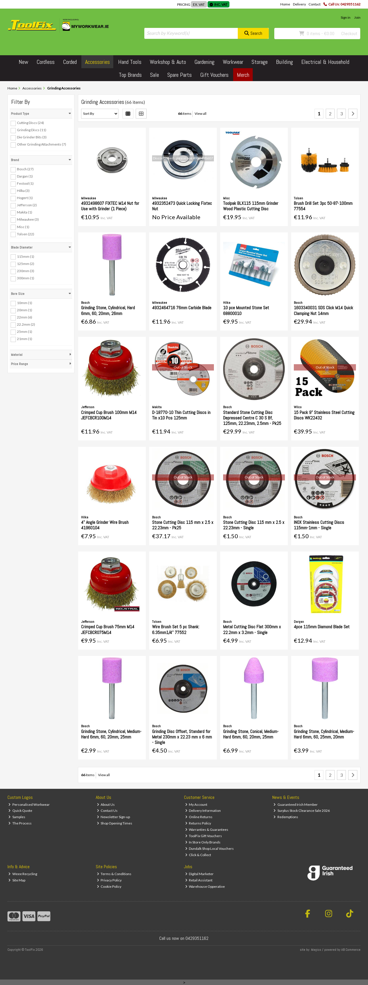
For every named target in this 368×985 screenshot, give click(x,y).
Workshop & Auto (168, 62)
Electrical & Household (325, 62)
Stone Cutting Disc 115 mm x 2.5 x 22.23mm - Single (253, 525)
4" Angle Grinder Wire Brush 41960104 (105, 525)
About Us (106, 804)
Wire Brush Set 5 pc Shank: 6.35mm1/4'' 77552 (175, 629)
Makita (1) (24, 212)
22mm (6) (24, 317)
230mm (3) (25, 271)
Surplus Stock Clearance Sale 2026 (301, 810)
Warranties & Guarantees (207, 829)
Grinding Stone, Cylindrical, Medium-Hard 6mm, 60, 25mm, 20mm (324, 734)
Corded (70, 62)
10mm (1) (24, 303)
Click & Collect (198, 855)
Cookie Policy (109, 886)
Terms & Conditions (114, 874)
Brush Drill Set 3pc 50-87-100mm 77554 (323, 206)
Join (357, 17)
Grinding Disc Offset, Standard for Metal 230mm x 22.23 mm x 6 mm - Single (182, 736)
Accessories (97, 62)
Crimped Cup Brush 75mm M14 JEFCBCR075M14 (107, 629)
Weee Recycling (22, 874)
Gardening (204, 62)
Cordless (46, 62)
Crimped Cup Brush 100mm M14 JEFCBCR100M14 (109, 415)
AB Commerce (351, 949)
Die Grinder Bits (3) (32, 137)
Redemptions (285, 817)
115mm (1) (25, 256)
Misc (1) (23, 226)
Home (285, 4)
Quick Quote (20, 810)
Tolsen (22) (25, 234)
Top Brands (130, 75)
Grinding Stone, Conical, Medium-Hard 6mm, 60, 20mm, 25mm (251, 734)
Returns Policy (198, 823)
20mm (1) (24, 310)
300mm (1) (25, 278)
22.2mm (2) (26, 324)
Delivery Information (203, 810)
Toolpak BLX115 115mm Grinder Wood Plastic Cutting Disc (250, 206)
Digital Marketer (199, 874)
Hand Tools (129, 62)
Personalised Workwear (29, 804)
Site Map (16, 880)
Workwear (233, 62)
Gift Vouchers (214, 75)
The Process (20, 823)
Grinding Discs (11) (31, 130)
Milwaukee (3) (28, 219)
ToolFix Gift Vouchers (203, 836)
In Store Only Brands (203, 842)
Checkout (349, 33)
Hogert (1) (25, 198)
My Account (196, 804)
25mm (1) (24, 331)
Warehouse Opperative (205, 886)
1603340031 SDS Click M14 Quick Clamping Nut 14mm (323, 310)
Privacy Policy (109, 880)
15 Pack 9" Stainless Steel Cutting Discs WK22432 (324, 415)
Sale (154, 75)
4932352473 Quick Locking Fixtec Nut (182, 206)
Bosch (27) (25, 169)
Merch (243, 75)
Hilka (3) (23, 190)
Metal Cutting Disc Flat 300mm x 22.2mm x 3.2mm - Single (252, 629)
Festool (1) (25, 183)
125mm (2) (25, 263)
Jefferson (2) (27, 205)
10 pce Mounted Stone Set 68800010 (246, 310)
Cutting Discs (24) (30, 123)
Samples (16, 817)
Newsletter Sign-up (113, 817)
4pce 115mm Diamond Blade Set (322, 627)
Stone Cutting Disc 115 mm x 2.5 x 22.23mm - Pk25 (182, 525)
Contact (314, 4)
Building (284, 62)
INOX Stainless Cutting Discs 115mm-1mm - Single (319, 525)
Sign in (345, 17)
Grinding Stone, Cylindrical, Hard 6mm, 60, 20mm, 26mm (108, 310)
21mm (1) (24, 339)
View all (200, 113)
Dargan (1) (25, 176)
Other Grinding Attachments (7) (41, 144)
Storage (260, 62)
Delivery (299, 4)
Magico (316, 949)
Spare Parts (179, 75)
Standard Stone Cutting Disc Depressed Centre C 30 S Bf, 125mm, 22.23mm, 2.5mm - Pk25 (252, 417)
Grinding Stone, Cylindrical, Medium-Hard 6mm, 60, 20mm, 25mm (111, 734)
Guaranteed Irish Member (295, 804)
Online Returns (199, 817)
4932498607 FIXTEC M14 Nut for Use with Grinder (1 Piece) (110, 206)
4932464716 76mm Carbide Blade (181, 308)
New (23, 62)
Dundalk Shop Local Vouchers (209, 848)
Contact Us (107, 810)
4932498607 (203, 158)
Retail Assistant (199, 880)
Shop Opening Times (115, 823)
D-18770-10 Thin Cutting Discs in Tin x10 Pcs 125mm (181, 415)
